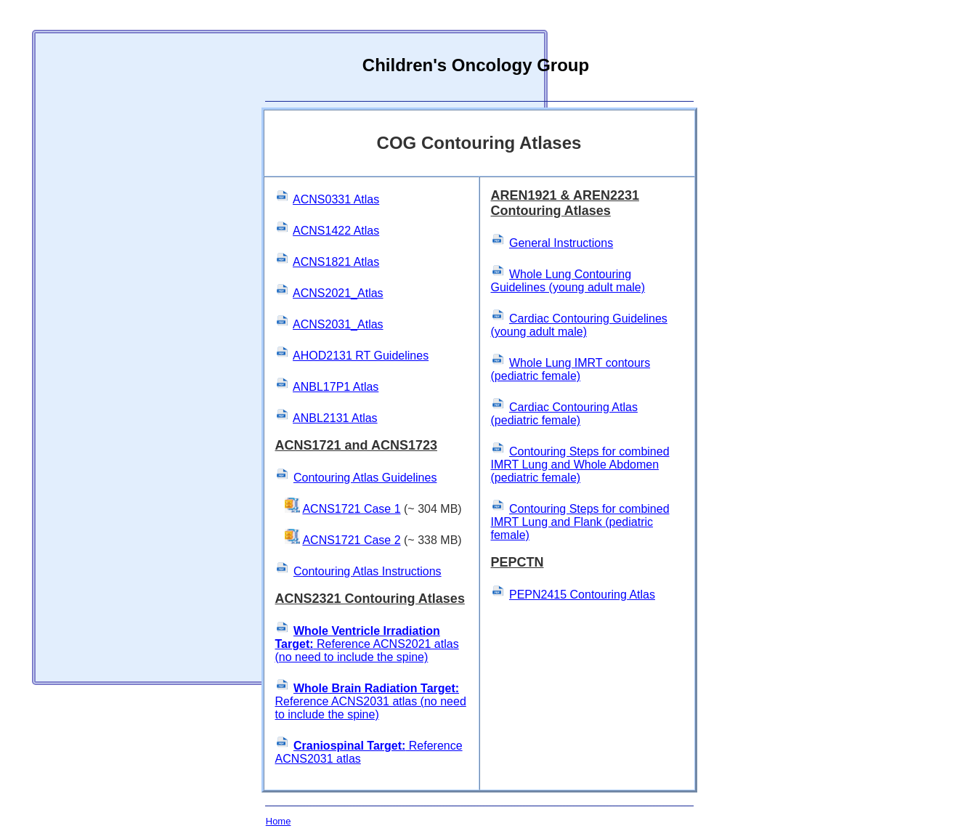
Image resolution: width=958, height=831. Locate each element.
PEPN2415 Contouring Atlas (582, 594)
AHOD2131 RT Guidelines (361, 355)
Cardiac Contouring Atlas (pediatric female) (564, 413)
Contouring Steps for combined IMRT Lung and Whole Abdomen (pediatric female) (580, 464)
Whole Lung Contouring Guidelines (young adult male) (568, 280)
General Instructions (561, 243)
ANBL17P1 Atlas (335, 387)
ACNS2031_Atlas (338, 324)
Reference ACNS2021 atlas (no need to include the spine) (367, 644)
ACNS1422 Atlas (336, 230)
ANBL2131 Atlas (335, 418)
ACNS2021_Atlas (338, 293)
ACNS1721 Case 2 (351, 540)
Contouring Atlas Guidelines (365, 477)
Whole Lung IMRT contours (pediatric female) (571, 369)
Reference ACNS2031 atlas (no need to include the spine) (370, 701)
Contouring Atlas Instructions (367, 571)
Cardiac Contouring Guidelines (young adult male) (579, 325)
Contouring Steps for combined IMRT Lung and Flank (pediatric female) (580, 522)
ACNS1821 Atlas (336, 262)
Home (278, 821)
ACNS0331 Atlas (336, 199)
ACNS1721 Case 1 (351, 509)
